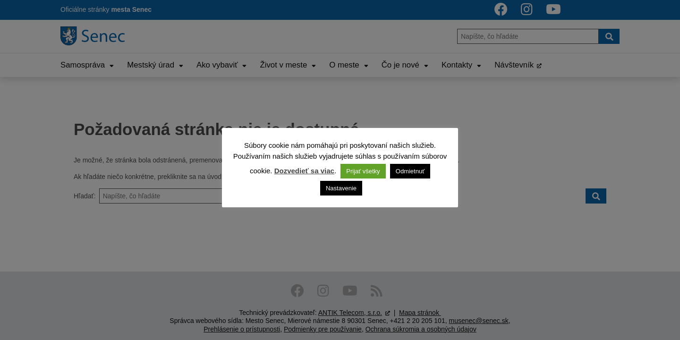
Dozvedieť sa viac (304, 171)
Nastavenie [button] (341, 188)
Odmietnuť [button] (410, 171)
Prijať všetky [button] (363, 171)
